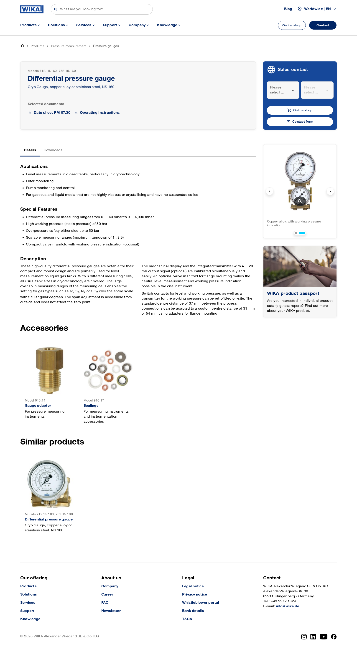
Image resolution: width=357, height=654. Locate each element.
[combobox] (283, 90)
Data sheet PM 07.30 (52, 113)
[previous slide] (269, 191)
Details (30, 150)
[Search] (102, 9)
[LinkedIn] (313, 636)
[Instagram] (304, 636)
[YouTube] (324, 636)
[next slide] (330, 191)
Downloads (53, 150)
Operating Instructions (100, 113)
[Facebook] (334, 636)
